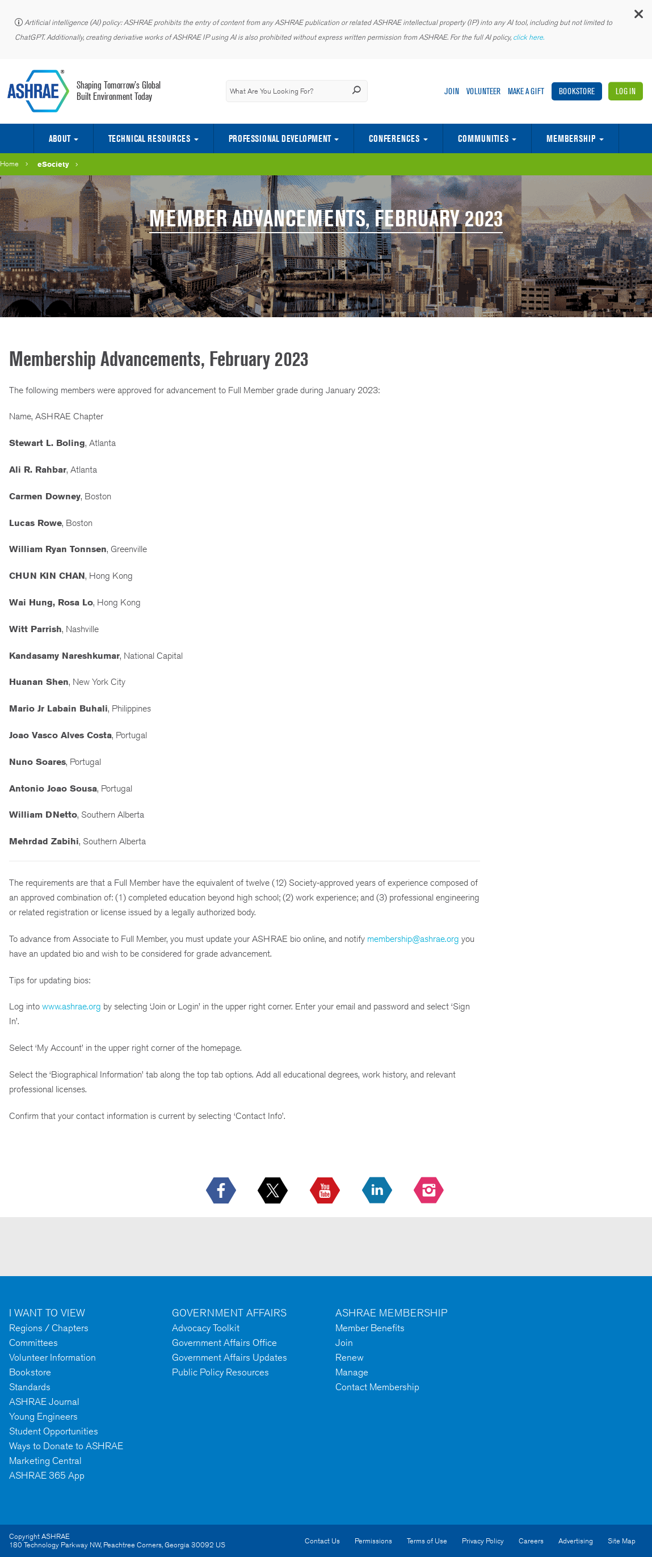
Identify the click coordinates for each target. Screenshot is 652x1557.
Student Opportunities (53, 1431)
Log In (626, 91)
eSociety (53, 164)
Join (451, 91)
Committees (33, 1342)
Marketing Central (45, 1460)
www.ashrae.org (71, 1006)
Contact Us (322, 1541)
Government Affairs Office (224, 1342)
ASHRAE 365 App (47, 1475)
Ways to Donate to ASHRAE (66, 1445)
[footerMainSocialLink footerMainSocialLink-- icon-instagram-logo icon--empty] (430, 1191)
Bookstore (577, 91)
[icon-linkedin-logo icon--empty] (378, 1191)
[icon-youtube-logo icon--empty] (326, 1191)
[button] (637, 16)
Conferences (394, 138)
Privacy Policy (483, 1541)
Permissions (373, 1541)
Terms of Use (427, 1541)
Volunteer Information (52, 1357)
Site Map (622, 1541)
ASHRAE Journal (44, 1401)
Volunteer (483, 91)
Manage (351, 1372)
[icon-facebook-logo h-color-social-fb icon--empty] (222, 1191)
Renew (349, 1357)
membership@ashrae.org (413, 938)
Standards (30, 1386)
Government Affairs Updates (229, 1357)
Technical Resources (149, 138)
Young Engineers (43, 1416)
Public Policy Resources (220, 1372)
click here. (529, 37)
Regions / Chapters (49, 1327)
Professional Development (280, 138)
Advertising (575, 1541)
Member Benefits (370, 1327)
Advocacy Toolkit (205, 1327)
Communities (483, 138)
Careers (531, 1541)
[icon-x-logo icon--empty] (274, 1191)
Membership (570, 138)
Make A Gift (526, 91)
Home (9, 164)
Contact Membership (377, 1386)
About (59, 138)
